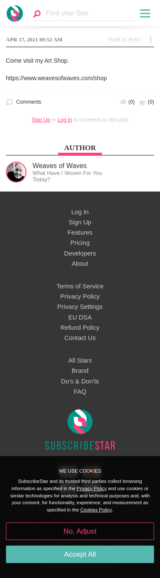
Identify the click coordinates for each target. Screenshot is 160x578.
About (80, 263)
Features (80, 232)
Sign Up (41, 120)
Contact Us (80, 337)
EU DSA (80, 317)
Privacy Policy (79, 296)
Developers (80, 253)
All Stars (80, 360)
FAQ (80, 391)
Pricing (80, 242)
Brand (80, 370)
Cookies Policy (96, 509)
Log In (65, 120)
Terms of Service (79, 286)
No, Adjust (80, 531)
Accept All (80, 554)
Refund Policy (80, 327)
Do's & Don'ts (80, 381)
